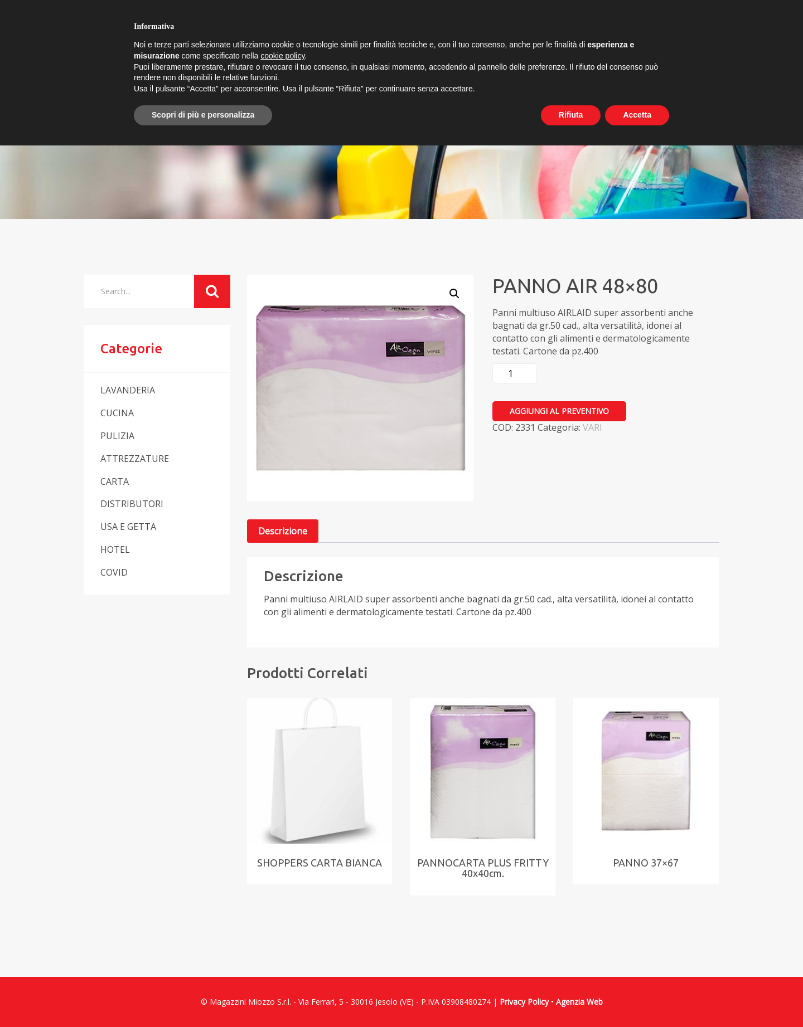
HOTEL (115, 549)
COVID (114, 572)
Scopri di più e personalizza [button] (203, 114)
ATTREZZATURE (134, 458)
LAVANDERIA (127, 390)
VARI (592, 427)
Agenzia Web (579, 1001)
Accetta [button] (637, 114)
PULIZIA (117, 436)
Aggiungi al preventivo (559, 411)
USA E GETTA (128, 526)
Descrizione (282, 531)
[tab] (282, 531)
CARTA (114, 481)
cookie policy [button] (282, 55)
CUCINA (117, 413)
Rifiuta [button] (571, 114)
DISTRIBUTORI (131, 504)
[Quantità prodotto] (514, 373)
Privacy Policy (524, 1001)
